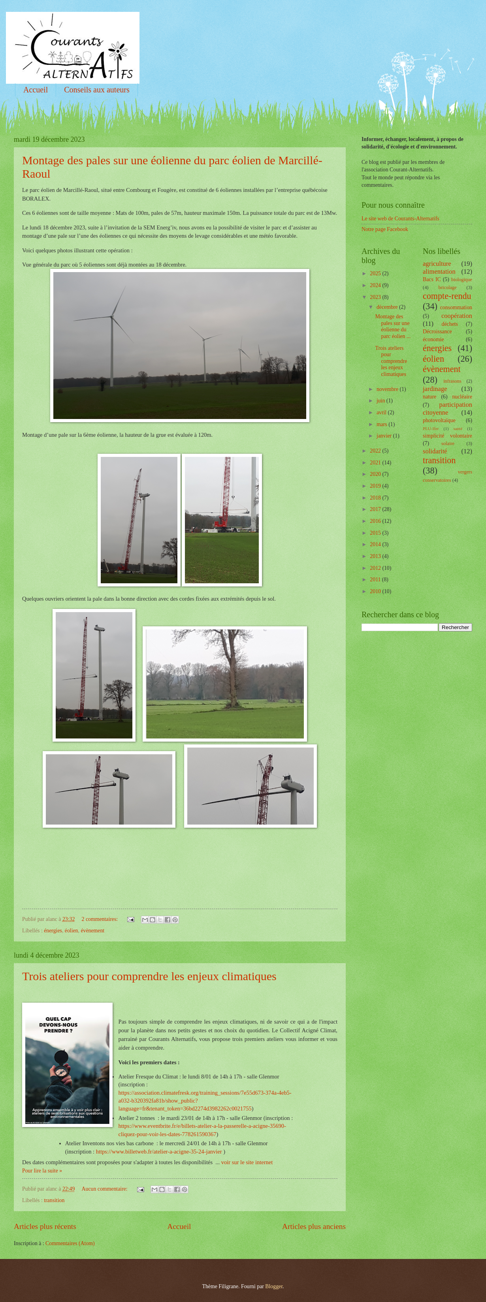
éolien (71, 931)
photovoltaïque (439, 420)
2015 (376, 533)
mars (382, 424)
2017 (376, 509)
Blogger (274, 1286)
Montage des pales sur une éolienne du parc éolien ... (393, 326)
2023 (376, 297)
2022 (376, 451)
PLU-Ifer (431, 428)
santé (457, 428)
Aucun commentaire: (105, 1189)
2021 (376, 463)
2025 (376, 273)
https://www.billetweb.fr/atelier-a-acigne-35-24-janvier (159, 1151)
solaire (447, 443)
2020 (376, 474)
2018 (376, 498)
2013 (376, 556)
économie (433, 339)
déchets (450, 324)
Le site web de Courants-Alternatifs (400, 219)
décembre (388, 307)
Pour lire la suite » (42, 1171)
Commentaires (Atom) (70, 1243)
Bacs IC (432, 279)
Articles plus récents (45, 1226)
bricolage (447, 287)
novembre (388, 389)
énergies (53, 931)
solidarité (435, 451)
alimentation (439, 271)
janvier (385, 436)
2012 (376, 568)
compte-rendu (447, 296)
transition (54, 1200)
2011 (376, 579)
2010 (376, 591)
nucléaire (462, 397)
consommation (456, 307)
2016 (376, 521)
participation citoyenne (447, 408)
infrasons (452, 381)
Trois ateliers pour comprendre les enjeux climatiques (149, 976)
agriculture (437, 263)
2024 (376, 285)
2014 (376, 544)
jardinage (435, 389)
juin (381, 401)
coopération (456, 315)
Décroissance (437, 331)
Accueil (35, 89)
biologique (461, 279)
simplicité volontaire (447, 436)
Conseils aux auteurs (97, 89)
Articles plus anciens (314, 1226)
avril (382, 412)
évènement (92, 931)
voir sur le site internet (247, 1162)
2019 (376, 486)
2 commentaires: (100, 919)
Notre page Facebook (385, 229)
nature (429, 397)
